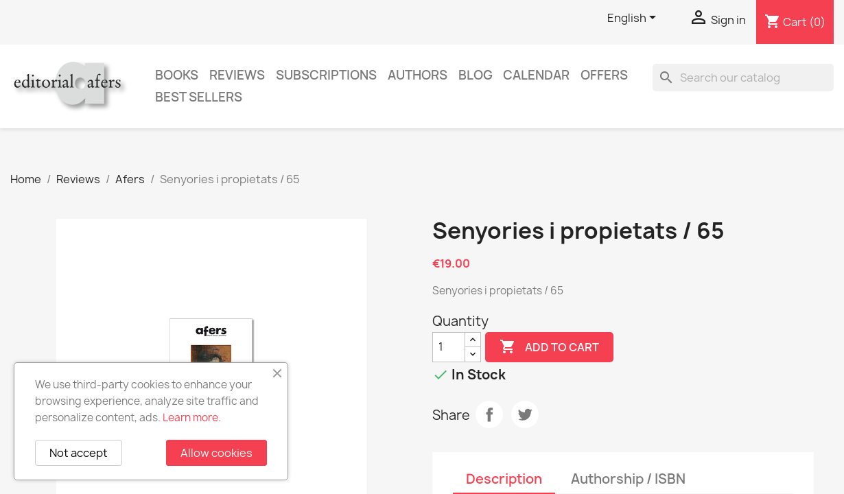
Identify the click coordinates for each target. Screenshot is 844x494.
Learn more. (192, 417)
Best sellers (198, 97)
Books (176, 75)
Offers (604, 75)
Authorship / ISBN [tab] (628, 479)
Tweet (525, 414)
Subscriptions (326, 75)
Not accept (78, 452)
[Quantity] (448, 347)
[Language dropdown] (634, 18)
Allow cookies (216, 452)
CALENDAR (536, 75)
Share (489, 414)
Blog (475, 75)
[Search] (743, 77)
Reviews (237, 75)
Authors (417, 75)
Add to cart (549, 347)
